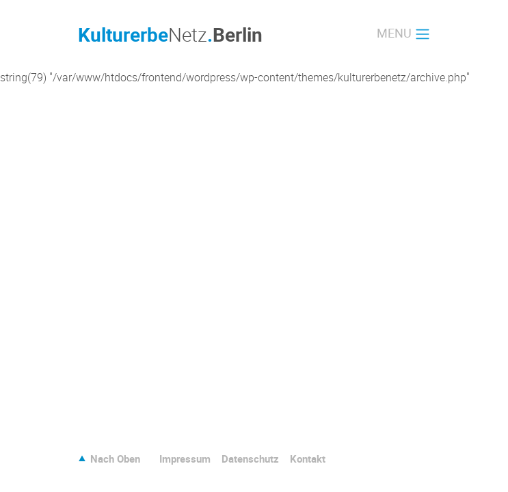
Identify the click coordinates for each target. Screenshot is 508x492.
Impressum (185, 458)
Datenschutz (250, 458)
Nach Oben (115, 458)
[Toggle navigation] (404, 34)
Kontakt (307, 458)
